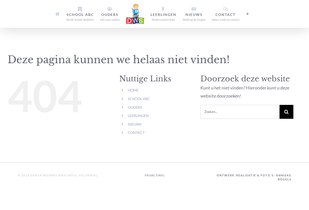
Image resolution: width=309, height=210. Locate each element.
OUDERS (135, 107)
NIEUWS (134, 124)
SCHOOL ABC (139, 99)
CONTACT (136, 132)
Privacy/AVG (155, 175)
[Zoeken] (286, 112)
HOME (133, 90)
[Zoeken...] (240, 112)
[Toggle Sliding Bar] (248, 14)
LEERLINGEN (138, 115)
